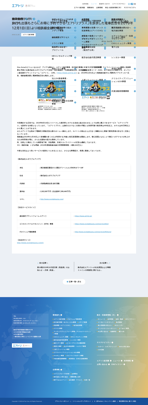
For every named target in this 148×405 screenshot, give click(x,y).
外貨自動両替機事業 (60, 358)
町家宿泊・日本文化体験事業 (78, 358)
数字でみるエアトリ (60, 380)
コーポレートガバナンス (106, 322)
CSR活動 (101, 349)
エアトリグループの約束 (61, 374)
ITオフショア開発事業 (75, 319)
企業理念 (75, 374)
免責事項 (113, 331)
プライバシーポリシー (62, 401)
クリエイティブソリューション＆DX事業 (67, 352)
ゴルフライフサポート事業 (74, 355)
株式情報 (119, 322)
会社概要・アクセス (75, 380)
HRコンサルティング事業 (79, 337)
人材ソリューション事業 (61, 349)
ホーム (104, 41)
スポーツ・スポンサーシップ (107, 346)
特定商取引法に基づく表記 (127, 401)
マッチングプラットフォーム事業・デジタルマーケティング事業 (72, 333)
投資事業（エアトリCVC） (62, 325)
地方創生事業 (78, 325)
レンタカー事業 (75, 340)
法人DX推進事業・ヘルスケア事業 (75, 346)
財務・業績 (119, 319)
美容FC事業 (57, 346)
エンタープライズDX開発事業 (75, 343)
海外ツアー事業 (59, 343)
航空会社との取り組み (61, 377)
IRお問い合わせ (103, 331)
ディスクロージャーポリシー (107, 328)
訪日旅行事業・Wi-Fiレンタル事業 (65, 322)
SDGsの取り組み (124, 346)
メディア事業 (82, 322)
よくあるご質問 (124, 328)
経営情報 (110, 319)
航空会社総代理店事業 (61, 340)
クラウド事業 (58, 328)
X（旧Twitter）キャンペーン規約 (105, 401)
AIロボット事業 (59, 355)
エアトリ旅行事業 (59, 319)
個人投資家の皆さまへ (105, 325)
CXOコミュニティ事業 (61, 337)
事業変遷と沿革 (75, 377)
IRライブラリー (130, 319)
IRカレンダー (119, 325)
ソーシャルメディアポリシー (82, 401)
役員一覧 (87, 380)
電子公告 (121, 331)
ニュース (109, 41)
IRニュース (101, 319)
